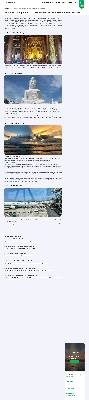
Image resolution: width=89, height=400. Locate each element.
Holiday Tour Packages (60, 2)
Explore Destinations (47, 2)
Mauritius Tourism (70, 386)
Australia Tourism (70, 393)
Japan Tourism (69, 383)
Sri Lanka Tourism (70, 388)
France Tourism (69, 398)
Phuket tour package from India (14, 181)
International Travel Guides (73, 374)
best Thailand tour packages (27, 26)
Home (5, 8)
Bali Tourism (68, 379)
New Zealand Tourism (70, 395)
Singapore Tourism (70, 390)
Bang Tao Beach (8, 164)
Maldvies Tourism (69, 376)
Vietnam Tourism (69, 381)
